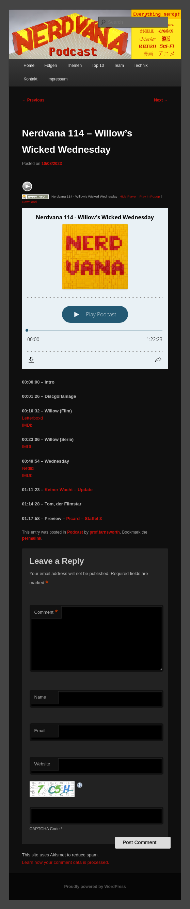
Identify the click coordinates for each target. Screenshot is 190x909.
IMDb (27, 425)
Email (40, 730)
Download (29, 202)
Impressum (57, 79)
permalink (31, 538)
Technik (141, 65)
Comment (46, 612)
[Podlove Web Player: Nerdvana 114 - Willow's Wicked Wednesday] (95, 288)
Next (161, 100)
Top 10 (98, 65)
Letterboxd (32, 418)
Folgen (50, 65)
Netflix (28, 468)
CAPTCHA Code (45, 829)
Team (119, 65)
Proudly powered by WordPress (95, 886)
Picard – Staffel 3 (84, 518)
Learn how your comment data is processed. (65, 862)
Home (28, 65)
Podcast (75, 532)
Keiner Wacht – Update (69, 489)
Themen (74, 65)
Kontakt (30, 79)
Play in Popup (150, 196)
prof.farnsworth (105, 532)
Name (40, 697)
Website (42, 763)
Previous (33, 100)
